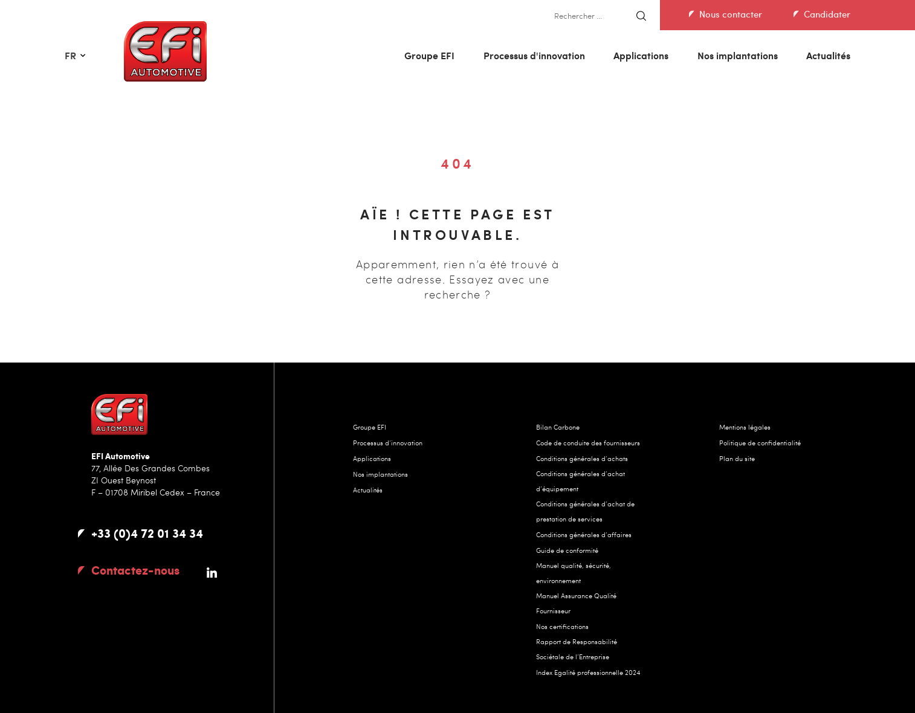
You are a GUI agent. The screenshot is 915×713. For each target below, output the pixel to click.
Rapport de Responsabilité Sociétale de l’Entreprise (576, 649)
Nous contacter (730, 14)
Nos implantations (737, 55)
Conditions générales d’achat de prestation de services (585, 511)
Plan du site (737, 458)
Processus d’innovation (387, 442)
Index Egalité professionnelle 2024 (588, 672)
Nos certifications (562, 626)
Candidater (827, 14)
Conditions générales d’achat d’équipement (580, 481)
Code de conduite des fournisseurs (588, 442)
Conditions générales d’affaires (584, 534)
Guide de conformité (567, 550)
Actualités (828, 55)
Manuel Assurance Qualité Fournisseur (576, 603)
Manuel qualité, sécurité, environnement (573, 573)
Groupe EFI (429, 55)
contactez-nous (135, 570)
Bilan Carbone (558, 426)
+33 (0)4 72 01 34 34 (147, 532)
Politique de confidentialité (760, 442)
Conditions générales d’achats (582, 458)
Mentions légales (745, 426)
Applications (640, 55)
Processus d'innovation (534, 55)
